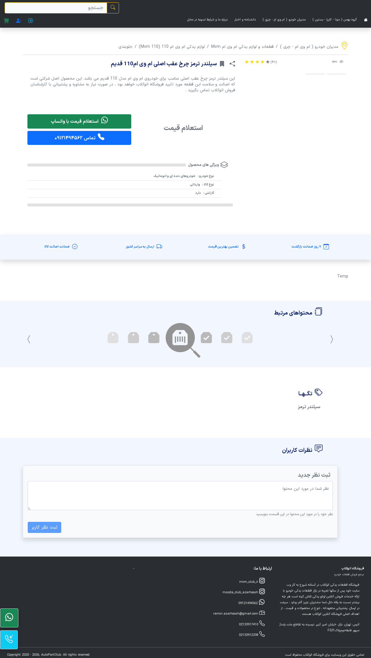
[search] (56, 7)
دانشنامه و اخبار (245, 19)
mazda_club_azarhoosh (244, 592)
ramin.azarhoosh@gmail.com (239, 613)
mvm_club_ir (252, 581)
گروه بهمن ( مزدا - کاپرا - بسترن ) (335, 19)
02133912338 (252, 634)
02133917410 (252, 624)
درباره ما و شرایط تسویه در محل (207, 19)
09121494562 (251, 603)
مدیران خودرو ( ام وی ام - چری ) (284, 19)
